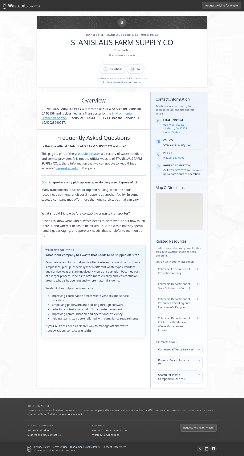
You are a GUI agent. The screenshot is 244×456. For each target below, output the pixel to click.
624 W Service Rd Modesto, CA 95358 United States (175, 128)
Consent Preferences (114, 447)
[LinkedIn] (207, 449)
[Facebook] (213, 449)
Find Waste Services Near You (109, 430)
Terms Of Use (59, 447)
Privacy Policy (42, 447)
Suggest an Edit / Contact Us (44, 435)
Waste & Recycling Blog (106, 435)
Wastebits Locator (87, 154)
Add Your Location (38, 430)
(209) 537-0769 (175, 157)
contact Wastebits (79, 330)
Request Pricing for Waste (198, 427)
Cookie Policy (92, 447)
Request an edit (67, 168)
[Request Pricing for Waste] (221, 5)
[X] (200, 449)
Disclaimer (76, 447)
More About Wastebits (71, 414)
